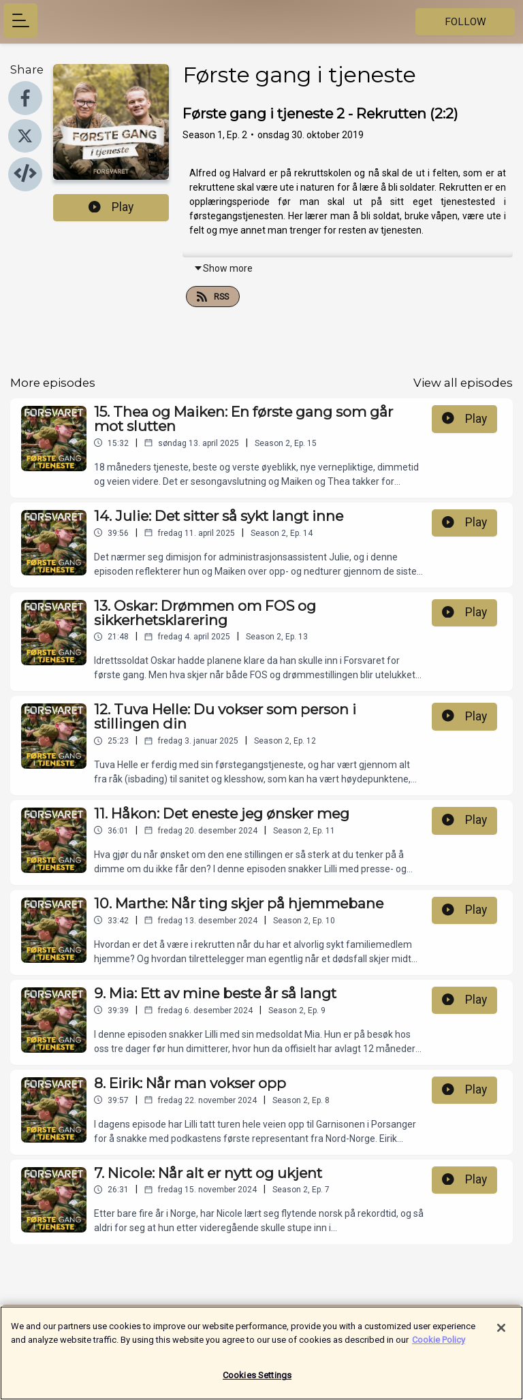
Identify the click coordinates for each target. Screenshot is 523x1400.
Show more (223, 268)
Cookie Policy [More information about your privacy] (438, 1345)
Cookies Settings (257, 1381)
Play (111, 207)
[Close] (501, 1334)
